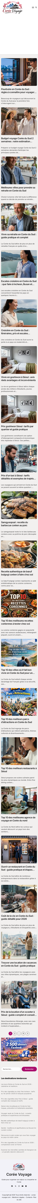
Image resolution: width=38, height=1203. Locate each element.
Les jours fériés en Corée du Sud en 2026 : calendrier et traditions (16, 1085)
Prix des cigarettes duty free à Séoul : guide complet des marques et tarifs (17, 1100)
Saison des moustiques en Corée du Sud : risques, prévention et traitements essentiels (17, 1107)
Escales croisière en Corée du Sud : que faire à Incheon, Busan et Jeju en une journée (19, 284)
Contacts (29, 1197)
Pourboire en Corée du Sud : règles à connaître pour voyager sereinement (17, 92)
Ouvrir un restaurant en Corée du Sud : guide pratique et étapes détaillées (18, 869)
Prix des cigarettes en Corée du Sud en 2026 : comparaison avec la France (18, 1143)
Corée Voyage (19, 1174)
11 (23, 1033)
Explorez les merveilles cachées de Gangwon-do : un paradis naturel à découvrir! (18, 1151)
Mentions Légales (18, 1197)
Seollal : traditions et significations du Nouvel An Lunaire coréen (18, 1129)
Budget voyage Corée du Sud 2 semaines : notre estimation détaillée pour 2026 (17, 141)
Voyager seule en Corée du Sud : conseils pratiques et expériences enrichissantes (16, 1114)
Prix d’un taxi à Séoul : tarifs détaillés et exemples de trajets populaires (17, 478)
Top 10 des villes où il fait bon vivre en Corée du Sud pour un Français (17, 673)
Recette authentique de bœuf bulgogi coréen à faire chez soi (18, 1122)
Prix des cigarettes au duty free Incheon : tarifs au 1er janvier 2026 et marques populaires (18, 1092)
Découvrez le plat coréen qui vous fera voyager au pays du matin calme (18, 1136)
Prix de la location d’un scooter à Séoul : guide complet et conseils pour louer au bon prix (18, 1014)
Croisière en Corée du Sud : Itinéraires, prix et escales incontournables (15, 333)
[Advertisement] (19, 34)
